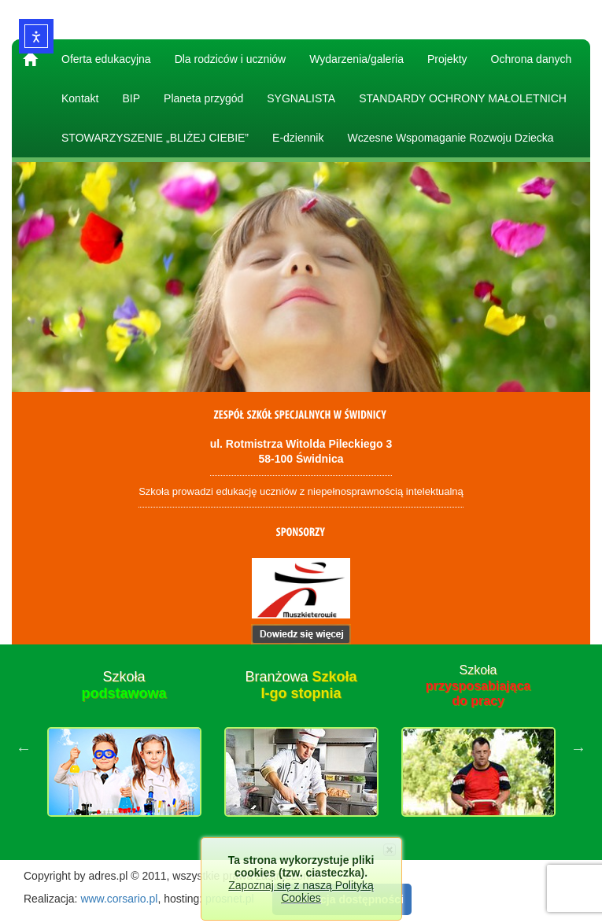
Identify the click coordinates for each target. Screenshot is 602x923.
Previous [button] (23, 748)
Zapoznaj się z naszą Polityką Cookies (300, 891)
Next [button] (578, 748)
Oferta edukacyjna (106, 59)
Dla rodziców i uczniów (230, 59)
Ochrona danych (531, 59)
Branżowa (300, 685)
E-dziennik (297, 137)
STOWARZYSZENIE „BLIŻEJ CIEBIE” (155, 137)
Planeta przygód (203, 98)
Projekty (447, 59)
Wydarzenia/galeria (356, 59)
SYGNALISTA (301, 98)
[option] (123, 748)
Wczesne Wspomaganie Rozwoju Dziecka (450, 137)
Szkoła (123, 685)
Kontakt (79, 98)
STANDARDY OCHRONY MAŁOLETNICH (463, 98)
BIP (131, 98)
